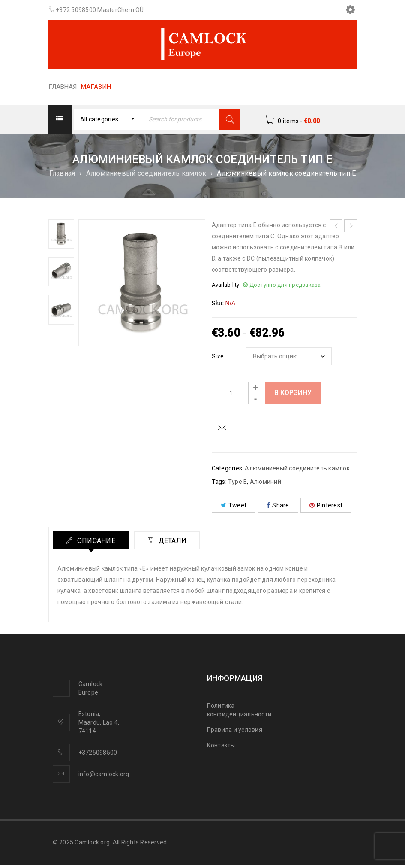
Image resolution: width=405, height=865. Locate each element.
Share (278, 505)
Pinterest (326, 505)
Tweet (234, 505)
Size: (218, 356)
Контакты (221, 745)
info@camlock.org (103, 774)
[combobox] (107, 119)
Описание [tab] (95, 541)
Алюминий (265, 481)
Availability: (226, 285)
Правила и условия (234, 729)
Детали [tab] (172, 541)
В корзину (293, 392)
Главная (62, 173)
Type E (237, 481)
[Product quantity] (237, 393)
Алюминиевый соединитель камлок (146, 173)
